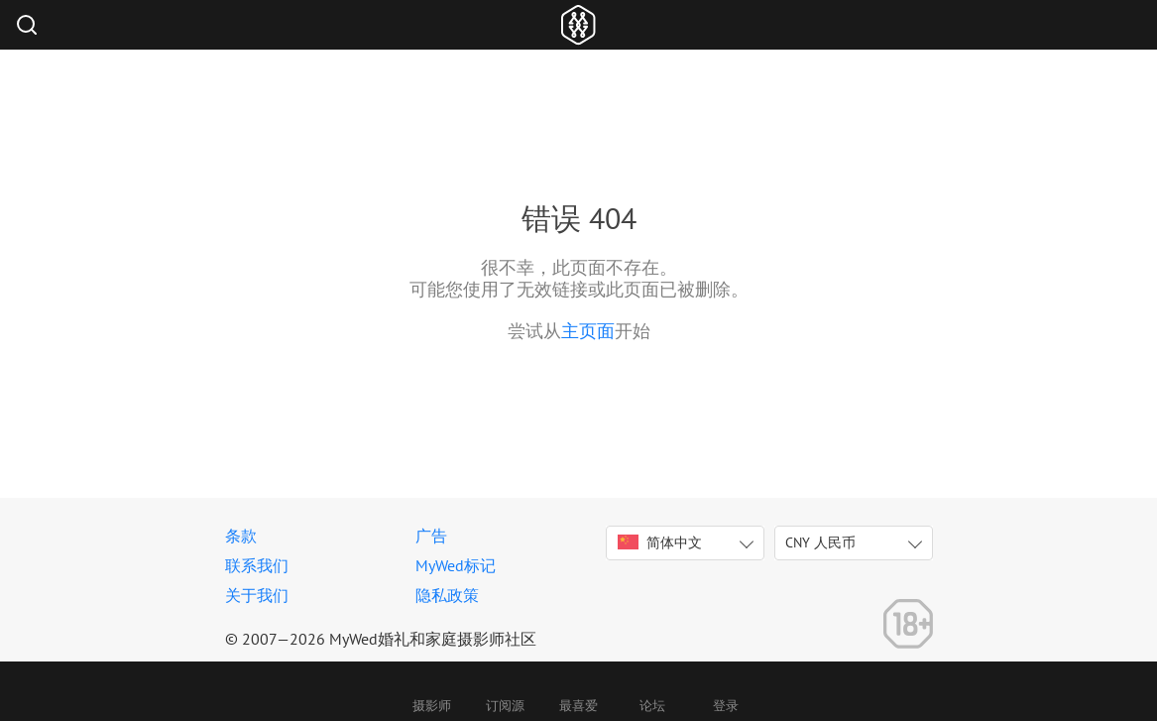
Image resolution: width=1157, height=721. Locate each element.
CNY (820, 542)
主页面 (588, 330)
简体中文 (660, 542)
